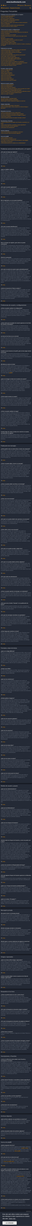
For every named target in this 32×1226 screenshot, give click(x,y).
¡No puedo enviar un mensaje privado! (9, 98)
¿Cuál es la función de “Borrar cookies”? (9, 26)
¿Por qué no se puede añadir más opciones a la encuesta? (13, 54)
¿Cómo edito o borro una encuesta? (8, 56)
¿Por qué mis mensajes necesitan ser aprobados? (11, 64)
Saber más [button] (12, 1218)
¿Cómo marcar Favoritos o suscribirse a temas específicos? (13, 124)
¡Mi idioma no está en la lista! (7, 38)
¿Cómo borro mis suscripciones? (8, 127)
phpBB (10, 372)
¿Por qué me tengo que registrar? (8, 15)
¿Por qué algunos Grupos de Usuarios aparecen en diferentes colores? (16, 91)
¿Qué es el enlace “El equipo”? (7, 93)
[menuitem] (4, 5)
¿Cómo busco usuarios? (6, 116)
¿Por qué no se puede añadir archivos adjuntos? (11, 58)
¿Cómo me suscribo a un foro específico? (9, 126)
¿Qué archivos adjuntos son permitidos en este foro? (12, 131)
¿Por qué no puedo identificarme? (8, 21)
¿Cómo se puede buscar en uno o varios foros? (11, 112)
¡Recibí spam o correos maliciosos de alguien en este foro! (13, 100)
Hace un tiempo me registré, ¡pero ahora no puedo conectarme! (14, 22)
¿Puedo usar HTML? (5, 71)
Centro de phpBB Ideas (8, 1161)
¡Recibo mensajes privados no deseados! (9, 99)
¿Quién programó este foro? (7, 137)
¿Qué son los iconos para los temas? (8, 80)
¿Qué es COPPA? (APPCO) (7, 17)
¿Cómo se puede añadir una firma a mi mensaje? (11, 52)
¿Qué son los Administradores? (7, 84)
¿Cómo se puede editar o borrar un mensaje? (10, 50)
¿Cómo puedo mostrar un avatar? (8, 41)
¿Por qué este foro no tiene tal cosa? (8, 139)
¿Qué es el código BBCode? (7, 69)
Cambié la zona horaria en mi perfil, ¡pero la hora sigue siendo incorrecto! (14, 37)
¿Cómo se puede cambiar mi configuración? (10, 30)
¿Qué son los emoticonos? (6, 72)
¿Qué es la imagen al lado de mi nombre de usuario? (12, 39)
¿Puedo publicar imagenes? (7, 73)
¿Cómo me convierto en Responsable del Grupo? (11, 90)
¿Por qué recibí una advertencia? (8, 60)
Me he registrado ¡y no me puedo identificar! (10, 19)
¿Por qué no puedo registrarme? (7, 18)
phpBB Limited (24, 1148)
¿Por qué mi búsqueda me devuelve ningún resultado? (12, 113)
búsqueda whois (20, 1176)
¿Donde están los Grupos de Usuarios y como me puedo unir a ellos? (15, 88)
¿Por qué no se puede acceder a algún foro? (10, 57)
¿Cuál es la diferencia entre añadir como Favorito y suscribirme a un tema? (15, 123)
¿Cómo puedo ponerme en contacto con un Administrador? (13, 142)
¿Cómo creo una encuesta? (6, 53)
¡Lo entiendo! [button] (9, 1223)
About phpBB (17, 1151)
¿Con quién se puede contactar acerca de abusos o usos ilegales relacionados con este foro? (14, 141)
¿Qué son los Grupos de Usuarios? (8, 87)
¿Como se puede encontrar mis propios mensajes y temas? (13, 117)
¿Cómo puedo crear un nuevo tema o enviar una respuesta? (13, 49)
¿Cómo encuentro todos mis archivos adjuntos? (11, 133)
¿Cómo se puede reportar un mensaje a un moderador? (12, 61)
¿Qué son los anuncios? (6, 76)
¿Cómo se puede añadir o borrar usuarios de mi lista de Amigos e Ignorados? (14, 107)
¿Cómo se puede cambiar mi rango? (8, 42)
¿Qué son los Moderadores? (7, 86)
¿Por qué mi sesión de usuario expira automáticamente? (12, 25)
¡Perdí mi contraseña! (5, 23)
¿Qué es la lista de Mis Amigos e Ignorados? (10, 105)
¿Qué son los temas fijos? (6, 77)
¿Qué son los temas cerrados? (7, 78)
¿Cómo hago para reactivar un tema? (8, 65)
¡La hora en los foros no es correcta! (8, 34)
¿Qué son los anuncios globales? (8, 75)
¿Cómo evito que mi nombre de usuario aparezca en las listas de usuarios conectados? (14, 33)
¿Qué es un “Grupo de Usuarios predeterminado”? (11, 92)
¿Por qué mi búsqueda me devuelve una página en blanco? (13, 115)
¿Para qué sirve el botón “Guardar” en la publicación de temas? (14, 62)
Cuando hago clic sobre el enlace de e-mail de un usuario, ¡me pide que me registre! (16, 44)
